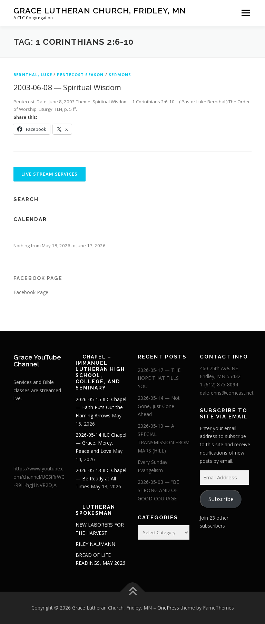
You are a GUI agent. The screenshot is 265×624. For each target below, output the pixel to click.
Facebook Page (37, 278)
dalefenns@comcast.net (227, 392)
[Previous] (37, 234)
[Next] (228, 234)
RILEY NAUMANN (95, 544)
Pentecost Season (80, 74)
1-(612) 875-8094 (219, 384)
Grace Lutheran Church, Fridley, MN (99, 10)
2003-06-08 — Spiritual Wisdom (67, 87)
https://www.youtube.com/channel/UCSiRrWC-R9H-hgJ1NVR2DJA (39, 476)
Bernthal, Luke (32, 74)
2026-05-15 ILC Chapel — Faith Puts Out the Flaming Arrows (101, 407)
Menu (245, 13)
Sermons (120, 74)
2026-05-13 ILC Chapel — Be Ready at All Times (101, 478)
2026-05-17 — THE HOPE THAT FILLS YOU (159, 378)
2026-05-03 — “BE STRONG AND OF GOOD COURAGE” (158, 490)
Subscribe (221, 499)
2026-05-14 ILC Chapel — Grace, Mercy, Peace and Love (101, 443)
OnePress (168, 607)
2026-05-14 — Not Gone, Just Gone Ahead (159, 406)
